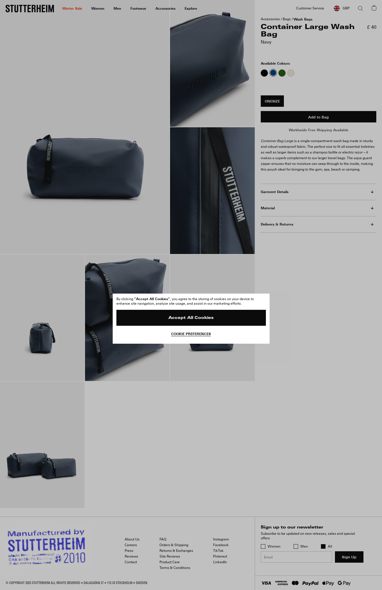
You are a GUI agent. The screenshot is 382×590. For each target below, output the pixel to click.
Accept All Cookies (191, 318)
